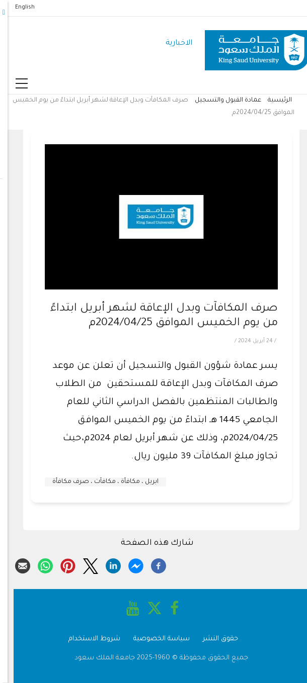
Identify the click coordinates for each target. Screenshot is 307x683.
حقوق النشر (213, 639)
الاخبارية (171, 43)
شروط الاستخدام (87, 639)
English (17, 8)
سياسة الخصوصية (154, 639)
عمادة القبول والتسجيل (220, 100)
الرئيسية (272, 100)
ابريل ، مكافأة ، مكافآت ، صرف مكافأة (98, 481)
